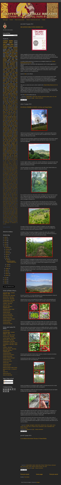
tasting (16, 72)
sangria (12, 213)
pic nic (30, 426)
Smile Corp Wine (6, 305)
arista (9, 187)
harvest (9, 107)
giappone (5, 79)
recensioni (13, 62)
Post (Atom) (26, 477)
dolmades (4, 197)
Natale (15, 97)
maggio (7, 268)
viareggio (5, 87)
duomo (13, 197)
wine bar (11, 102)
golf (15, 199)
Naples (16, 175)
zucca (4, 223)
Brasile (4, 111)
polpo (15, 153)
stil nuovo (10, 216)
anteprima (7, 73)
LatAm (11, 112)
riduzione (12, 211)
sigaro (10, 155)
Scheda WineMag (6, 322)
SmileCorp (15, 125)
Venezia (13, 184)
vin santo (6, 102)
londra (12, 203)
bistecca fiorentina (6, 129)
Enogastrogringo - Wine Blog (9, 341)
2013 (5, 277)
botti (10, 145)
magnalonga (11, 101)
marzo (6, 271)
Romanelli (5, 83)
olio (9, 78)
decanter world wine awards (43, 96)
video (4, 158)
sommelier (5, 71)
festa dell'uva (13, 96)
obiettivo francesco (10, 151)
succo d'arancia (14, 217)
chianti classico (13, 193)
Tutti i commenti (7, 382)
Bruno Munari (7, 160)
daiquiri (16, 194)
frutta (25, 426)
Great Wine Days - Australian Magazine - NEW (9, 293)
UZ (15, 98)
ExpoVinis (15, 135)
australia (5, 188)
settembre (7, 252)
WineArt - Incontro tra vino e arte (33, 19)
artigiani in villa (14, 144)
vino (53, 96)
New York (14, 124)
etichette (11, 83)
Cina (16, 76)
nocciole (13, 206)
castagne (4, 193)
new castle (8, 206)
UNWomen (5, 184)
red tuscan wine (13, 52)
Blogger (38, 482)
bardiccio (14, 188)
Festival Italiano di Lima (7, 165)
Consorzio (15, 68)
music (16, 83)
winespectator (13, 222)
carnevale (14, 192)
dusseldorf (5, 148)
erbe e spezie (5, 93)
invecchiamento (9, 150)
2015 (5, 244)
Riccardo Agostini (9, 179)
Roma (11, 125)
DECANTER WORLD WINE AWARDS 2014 (32, 27)
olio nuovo (10, 207)
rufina (45, 426)
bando (11, 126)
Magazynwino (6, 173)
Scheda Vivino (6, 362)
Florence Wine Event (8, 136)
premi (51, 96)
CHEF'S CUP (9, 134)
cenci (8, 193)
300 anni (15, 102)
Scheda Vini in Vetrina (7, 361)
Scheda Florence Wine (7, 317)
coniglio (12, 194)
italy (8, 62)
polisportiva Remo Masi (11, 117)
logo (15, 131)
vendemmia (12, 86)
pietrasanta (11, 153)
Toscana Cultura (6, 330)
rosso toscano (25, 466)
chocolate (5, 116)
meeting (7, 53)
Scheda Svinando (6, 312)
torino (13, 218)
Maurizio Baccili (10, 69)
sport (16, 88)
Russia (8, 182)
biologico (13, 127)
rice (9, 211)
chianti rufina (34, 96)
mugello (4, 108)
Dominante (5, 67)
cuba (15, 106)
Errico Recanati (13, 164)
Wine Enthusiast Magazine (9, 143)
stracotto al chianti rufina (7, 217)
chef (6, 78)
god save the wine (12, 149)
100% (4, 72)
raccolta (4, 119)
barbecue (6, 145)
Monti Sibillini (11, 175)
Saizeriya (12, 95)
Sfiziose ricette (6, 65)
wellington (6, 221)
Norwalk (5, 177)
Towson (15, 183)
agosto (6, 254)
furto (8, 199)
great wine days (9, 201)
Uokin (9, 184)
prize (16, 84)
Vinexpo (15, 89)
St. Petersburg (9, 183)
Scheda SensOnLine (7, 320)
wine (56, 96)
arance (5, 187)
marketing (4, 204)
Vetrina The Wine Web (7, 314)
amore (9, 144)
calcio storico (5, 192)
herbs (27, 426)
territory (25, 427)
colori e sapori (49, 425)
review (9, 119)
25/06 (8, 259)
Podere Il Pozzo (35, 426)
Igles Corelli (6, 169)
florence (4, 107)
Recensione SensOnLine (8, 315)
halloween (15, 130)
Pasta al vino (5, 178)
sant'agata (5, 155)
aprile (6, 270)
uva (11, 97)
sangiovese (5, 76)
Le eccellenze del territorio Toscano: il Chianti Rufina (34, 438)
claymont (8, 194)
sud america (10, 132)
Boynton (16, 159)
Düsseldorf (10, 135)
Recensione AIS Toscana (8, 301)
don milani (9, 197)
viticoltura (15, 93)
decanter (14, 91)
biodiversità (9, 189)
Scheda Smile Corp (7, 359)
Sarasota (4, 183)
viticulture (15, 108)
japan (14, 74)
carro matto (11, 88)
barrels (4, 189)
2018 (5, 238)
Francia (5, 121)
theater (15, 132)
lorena (15, 203)
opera (15, 207)
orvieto (4, 208)
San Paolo (12, 139)
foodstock (6, 130)
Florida (14, 78)
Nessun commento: (39, 98)
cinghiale (4, 194)
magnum (14, 116)
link (25, 73)
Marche (4, 174)
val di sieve (13, 156)
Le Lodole (14, 122)
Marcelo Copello (13, 173)
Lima (15, 112)
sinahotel (14, 119)
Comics (14, 134)
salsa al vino (12, 154)
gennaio (7, 275)
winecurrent (15, 221)
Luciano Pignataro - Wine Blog (9, 338)
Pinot (10, 178)
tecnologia (9, 218)
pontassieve (41, 426)
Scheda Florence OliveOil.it (8, 354)
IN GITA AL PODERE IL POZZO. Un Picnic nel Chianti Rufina (36, 107)
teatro (4, 120)
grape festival (14, 100)
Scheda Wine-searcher (7, 323)
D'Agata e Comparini (12, 163)
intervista (12, 202)
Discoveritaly (13, 103)
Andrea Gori (13, 110)
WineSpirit (5, 144)
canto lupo (12, 71)
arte (13, 53)
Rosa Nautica (14, 180)
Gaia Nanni (10, 168)
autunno (6, 126)
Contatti (43, 19)
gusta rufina (14, 73)
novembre (7, 249)
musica (11, 79)
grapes (5, 101)
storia (11, 76)
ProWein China (6, 125)
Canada (14, 111)
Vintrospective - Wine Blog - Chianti (10, 342)
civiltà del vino (43, 425)
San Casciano (13, 182)
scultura (5, 216)
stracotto (14, 216)
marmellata (10, 204)
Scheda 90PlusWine (7, 353)
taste (53, 426)
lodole (15, 150)
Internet (6, 77)
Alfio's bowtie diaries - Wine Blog (9, 348)
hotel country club (6, 202)
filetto (7, 198)
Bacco (12, 159)
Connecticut (5, 163)
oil (5, 84)
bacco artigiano (14, 77)
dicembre (7, 247)
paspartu (16, 208)
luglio (6, 256)
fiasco (9, 100)
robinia (13, 212)
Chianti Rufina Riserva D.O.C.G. (51, 85)
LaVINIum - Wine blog (7, 303)
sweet (5, 218)
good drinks (15, 81)
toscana (40, 466)
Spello (16, 139)
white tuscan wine (14, 120)
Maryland (4, 124)
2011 (5, 281)
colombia (14, 146)
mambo (11, 60)
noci (16, 206)
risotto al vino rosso (7, 212)
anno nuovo (12, 115)
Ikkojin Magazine (12, 169)
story (6, 86)
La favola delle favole (9, 170)
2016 (5, 242)
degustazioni (12, 63)
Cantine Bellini (29, 96)
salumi (8, 213)
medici (4, 117)
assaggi (27, 425)
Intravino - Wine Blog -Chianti (9, 334)
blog (13, 189)
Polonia (13, 178)
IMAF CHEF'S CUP (13, 87)
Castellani (6, 103)
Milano (9, 124)
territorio (22, 427)
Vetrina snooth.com (7, 373)
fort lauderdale (15, 198)
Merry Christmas (9, 174)
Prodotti (11, 19)
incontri (7, 51)
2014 (5, 245)
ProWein (10, 98)
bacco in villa (7, 91)
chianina (4, 146)
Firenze (42, 465)
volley (4, 134)
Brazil (9, 111)
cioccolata (5, 100)
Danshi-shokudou (6, 164)
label (11, 93)
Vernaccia (14, 141)
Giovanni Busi (15, 168)
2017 (5, 240)
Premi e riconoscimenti (19, 19)
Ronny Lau (8, 180)
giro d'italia (12, 199)
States (11, 67)
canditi (10, 192)
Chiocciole (14, 160)
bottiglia (7, 74)
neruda (4, 206)
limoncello (11, 131)
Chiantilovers (12, 64)
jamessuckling (5, 97)
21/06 (8, 264)
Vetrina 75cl (5, 371)
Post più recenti (24, 474)
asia (8, 96)
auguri (4, 105)
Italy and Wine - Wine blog (8, 297)
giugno (6, 258)
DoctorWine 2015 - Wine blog (9, 295)
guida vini (14, 201)
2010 (5, 282)
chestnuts (14, 145)
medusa (14, 204)
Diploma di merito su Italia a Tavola (10, 367)
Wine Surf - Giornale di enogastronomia (7, 307)
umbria (8, 156)
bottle (9, 81)
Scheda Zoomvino (6, 310)
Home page (5, 19)
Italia (13, 59)
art (16, 53)
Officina (10, 177)
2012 (5, 279)
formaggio (10, 116)
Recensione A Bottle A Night (8, 309)
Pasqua (4, 98)
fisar (10, 198)
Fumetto (5, 168)
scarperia (15, 213)
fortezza (10, 130)
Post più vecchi (53, 474)
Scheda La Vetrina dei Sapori (9, 318)
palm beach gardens (10, 208)
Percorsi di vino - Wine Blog (8, 298)
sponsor (7, 82)
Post (5, 380)
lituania (8, 203)
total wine (9, 68)
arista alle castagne (14, 187)
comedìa (10, 72)
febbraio (7, 273)
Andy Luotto (8, 159)
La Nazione (15, 136)
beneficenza (10, 105)
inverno (5, 131)
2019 (11, 158)
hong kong (14, 107)
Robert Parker (5, 139)
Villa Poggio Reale (8, 89)
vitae (7, 158)
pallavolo (4, 132)
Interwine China (6, 112)
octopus (5, 207)
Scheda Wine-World (7, 364)
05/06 (8, 266)
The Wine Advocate (8, 140)
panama (5, 153)
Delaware (4, 135)
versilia (8, 120)
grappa (4, 201)
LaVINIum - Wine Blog (7, 347)
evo (9, 148)
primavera (5, 154)
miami (4, 151)
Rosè (4, 182)
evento (15, 48)
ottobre (7, 251)
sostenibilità (49, 426)
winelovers (7, 110)
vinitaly (13, 56)
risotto (16, 211)
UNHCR (9, 141)
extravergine (14, 148)
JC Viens (9, 122)
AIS (14, 82)
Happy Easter (11, 121)
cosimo (12, 129)
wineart (4, 64)
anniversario (5, 115)
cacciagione (32, 425)
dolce (16, 129)
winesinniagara (6, 222)
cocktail (9, 146)
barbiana (10, 188)
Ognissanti (14, 177)
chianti (33, 465)
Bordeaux (6, 95)
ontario (16, 151)
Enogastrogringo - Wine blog (8, 300)
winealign (10, 221)
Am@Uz (7, 56)
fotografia (4, 149)
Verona (5, 88)
